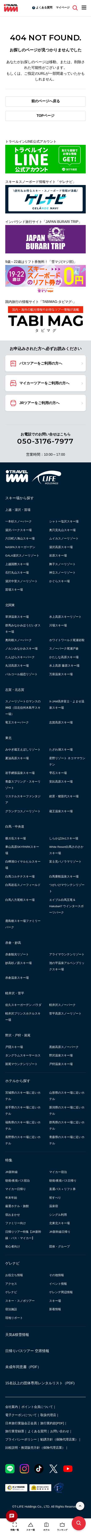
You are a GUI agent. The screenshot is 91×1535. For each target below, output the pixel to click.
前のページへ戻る (45, 101)
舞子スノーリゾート (62, 564)
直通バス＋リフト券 (62, 1189)
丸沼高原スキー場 (17, 665)
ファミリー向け (15, 1223)
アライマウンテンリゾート (66, 954)
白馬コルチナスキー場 (20, 876)
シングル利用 (58, 1214)
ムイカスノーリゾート (64, 538)
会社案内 (11, 1407)
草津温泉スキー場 (17, 616)
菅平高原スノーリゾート (65, 1013)
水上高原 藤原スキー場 (64, 665)
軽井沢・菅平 (14, 993)
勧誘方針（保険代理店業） (59, 1439)
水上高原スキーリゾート (65, 616)
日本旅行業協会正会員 (21, 1423)
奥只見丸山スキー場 (62, 530)
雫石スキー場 (58, 773)
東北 (8, 738)
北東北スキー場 (59, 1223)
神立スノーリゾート (62, 572)
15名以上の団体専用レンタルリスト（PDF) (40, 1383)
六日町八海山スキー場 (20, 538)
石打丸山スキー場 (17, 572)
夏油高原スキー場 (17, 758)
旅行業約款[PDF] (52, 1423)
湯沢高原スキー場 (61, 547)
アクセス (11, 1283)
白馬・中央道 (14, 826)
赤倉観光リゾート (17, 954)
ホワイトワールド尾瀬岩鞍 (66, 640)
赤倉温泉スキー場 (17, 977)
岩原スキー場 (58, 555)
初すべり (55, 1197)
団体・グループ (59, 1246)
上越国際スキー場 (17, 564)
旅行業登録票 (14, 1431)
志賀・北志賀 (14, 689)
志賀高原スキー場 (61, 722)
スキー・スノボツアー (20, 1300)
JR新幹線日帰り (59, 1231)
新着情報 (55, 1309)
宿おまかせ (12, 1214)
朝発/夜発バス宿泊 (17, 1180)
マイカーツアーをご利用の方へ (44, 383)
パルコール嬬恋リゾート (21, 674)
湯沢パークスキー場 (18, 530)
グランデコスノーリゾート (23, 811)
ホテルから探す (17, 1081)
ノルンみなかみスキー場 (21, 648)
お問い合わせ (59, 1431)
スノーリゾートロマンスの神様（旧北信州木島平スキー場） (23, 708)
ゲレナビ (12, 1263)
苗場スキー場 (14, 589)
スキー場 (55, 1300)
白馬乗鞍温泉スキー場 (64, 876)
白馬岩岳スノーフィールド (23, 885)
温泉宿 (53, 1206)
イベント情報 (58, 1283)
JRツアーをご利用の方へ (39, 403)
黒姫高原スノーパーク (64, 1047)
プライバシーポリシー (21, 1439)
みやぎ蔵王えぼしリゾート (23, 749)
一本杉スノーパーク (18, 521)
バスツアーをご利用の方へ (40, 363)
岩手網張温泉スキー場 (20, 773)
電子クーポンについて (21, 1415)
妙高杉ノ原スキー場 (18, 963)
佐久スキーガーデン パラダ (23, 1004)
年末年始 (11, 1197)
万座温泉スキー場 (61, 674)
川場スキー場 (58, 625)
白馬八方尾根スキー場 (20, 899)
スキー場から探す (19, 498)
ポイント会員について (37, 1407)
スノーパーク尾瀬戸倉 (64, 648)
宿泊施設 (11, 1309)
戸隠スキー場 (14, 1047)
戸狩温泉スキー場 (61, 1064)
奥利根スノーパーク (18, 640)
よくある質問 (44, 7)
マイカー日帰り (15, 1189)
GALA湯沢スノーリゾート (22, 555)
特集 (8, 1160)
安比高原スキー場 (61, 781)
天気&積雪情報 (17, 1335)
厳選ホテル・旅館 (17, 1206)
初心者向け (12, 1246)
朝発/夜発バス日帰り (62, 1180)
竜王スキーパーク (17, 722)
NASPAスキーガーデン (20, 547)
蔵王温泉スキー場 (61, 811)
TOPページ (45, 116)
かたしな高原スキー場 (64, 657)
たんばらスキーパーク (20, 657)
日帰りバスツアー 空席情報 (27, 1351)
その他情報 (56, 1275)
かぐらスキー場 (59, 581)
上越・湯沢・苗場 (17, 509)
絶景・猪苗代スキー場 (64, 796)
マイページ (63, 7)
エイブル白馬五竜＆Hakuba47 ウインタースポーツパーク (66, 906)
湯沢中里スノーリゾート (21, 581)
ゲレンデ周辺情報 (61, 1292)
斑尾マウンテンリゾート (21, 1064)
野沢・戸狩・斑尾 (17, 1035)
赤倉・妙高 (13, 942)
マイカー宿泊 (58, 1172)
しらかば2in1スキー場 (63, 838)
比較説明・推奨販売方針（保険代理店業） (35, 1447)
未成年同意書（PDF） (23, 1367)
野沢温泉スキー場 (61, 1055)
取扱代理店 (48, 1415)
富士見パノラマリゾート (65, 861)
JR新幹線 (11, 1172)
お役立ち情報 (14, 1275)
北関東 (10, 605)
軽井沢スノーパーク (62, 1004)
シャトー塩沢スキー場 (64, 521)
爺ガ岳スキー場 (15, 838)
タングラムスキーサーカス (23, 1055)
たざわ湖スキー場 (61, 749)
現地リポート (14, 1317)
